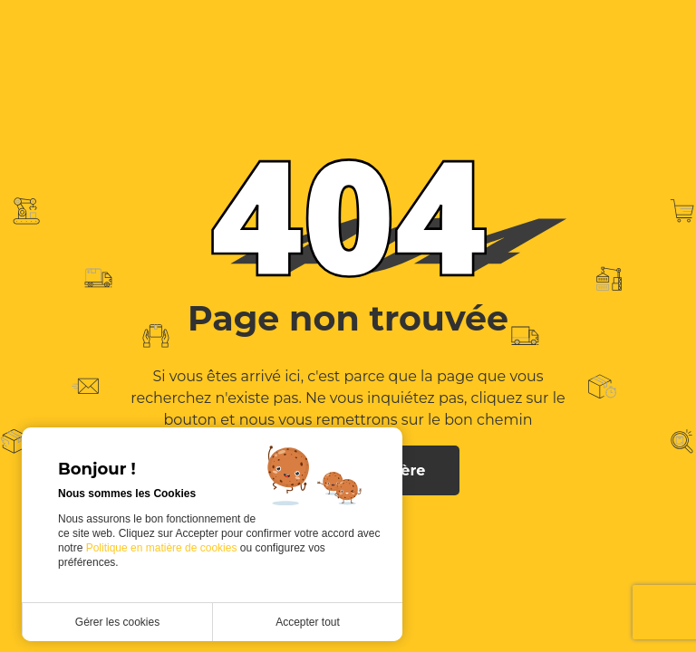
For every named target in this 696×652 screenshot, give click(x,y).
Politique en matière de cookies (163, 548)
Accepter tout (308, 622)
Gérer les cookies (117, 622)
